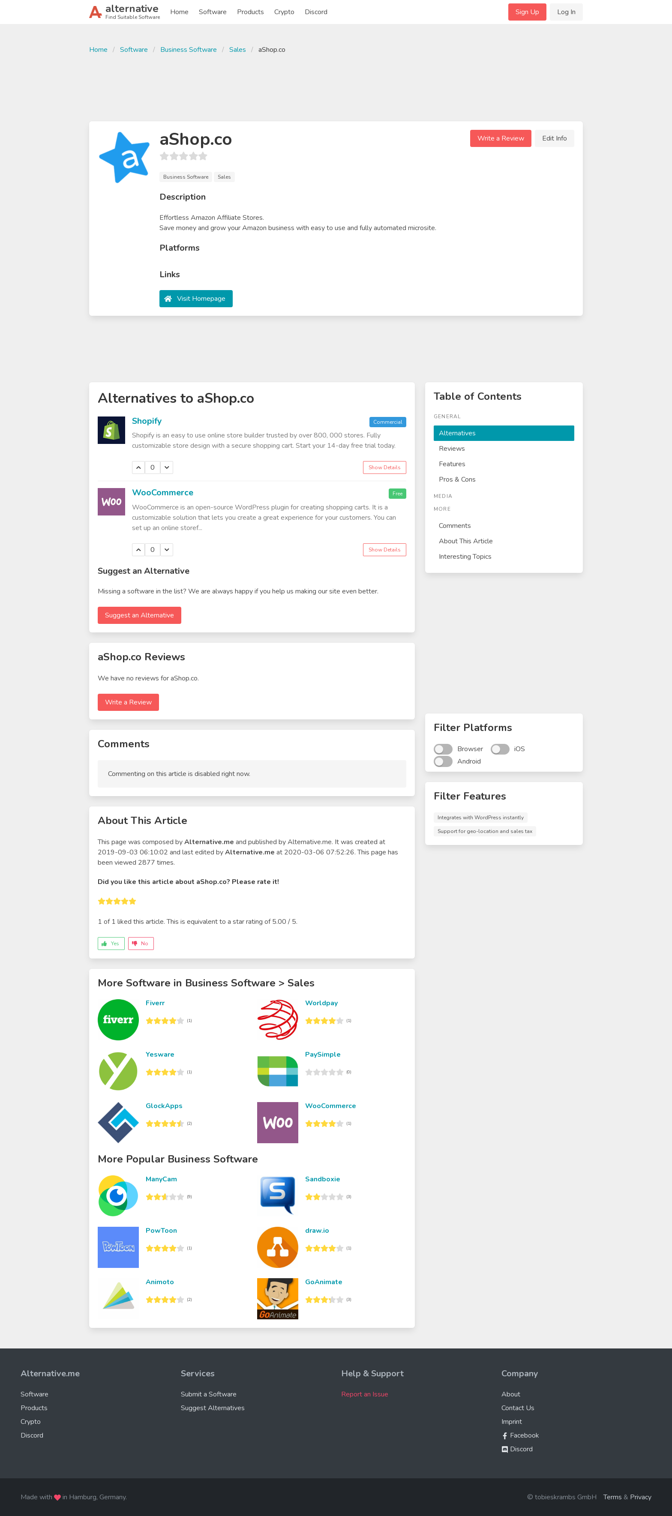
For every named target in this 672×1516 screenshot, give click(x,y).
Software (213, 12)
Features (452, 464)
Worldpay (321, 1003)
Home (179, 12)
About (510, 1394)
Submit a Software (209, 1394)
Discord (316, 12)
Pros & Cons (457, 479)
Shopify (147, 421)
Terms (612, 1497)
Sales (237, 49)
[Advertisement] (336, 86)
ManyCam (161, 1179)
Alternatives (457, 433)
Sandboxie (322, 1179)
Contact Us (517, 1408)
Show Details (385, 467)
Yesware (160, 1054)
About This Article (466, 541)
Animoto (160, 1282)
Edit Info (554, 138)
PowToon (161, 1230)
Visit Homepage (201, 298)
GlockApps (164, 1106)
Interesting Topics (465, 556)
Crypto (284, 12)
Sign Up (527, 12)
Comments (455, 525)
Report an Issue (364, 1394)
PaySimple (323, 1054)
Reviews (452, 448)
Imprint (511, 1421)
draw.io (317, 1230)
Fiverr (155, 1003)
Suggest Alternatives (213, 1408)
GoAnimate (323, 1282)
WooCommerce (162, 492)
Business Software (188, 49)
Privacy (640, 1497)
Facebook (520, 1435)
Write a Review (500, 138)
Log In (566, 12)
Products (250, 12)
